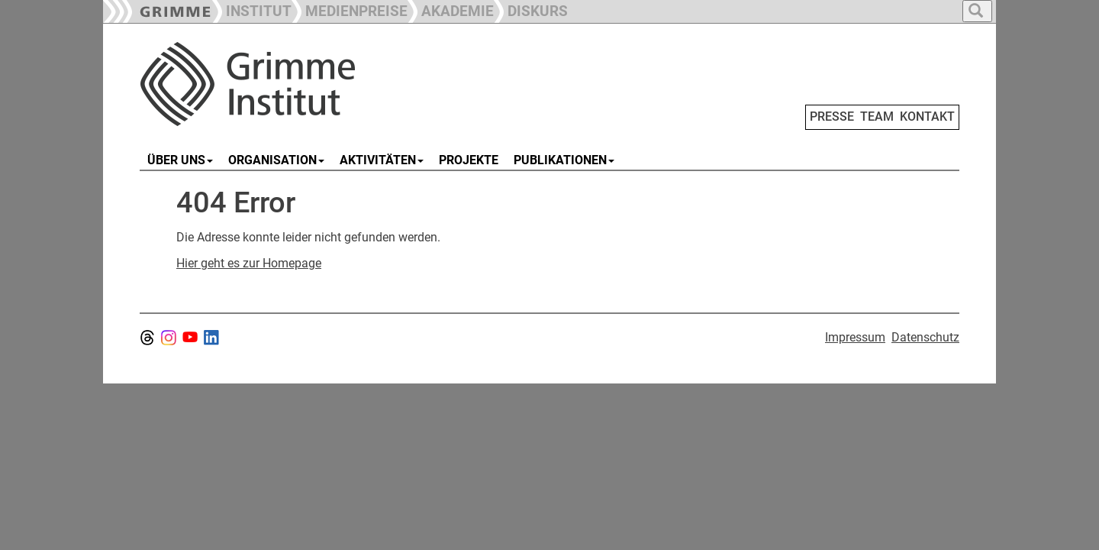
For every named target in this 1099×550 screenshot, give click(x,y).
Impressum (855, 337)
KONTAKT (927, 116)
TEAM (877, 116)
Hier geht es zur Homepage (248, 263)
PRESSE (832, 116)
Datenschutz (925, 337)
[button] (350, 9)
